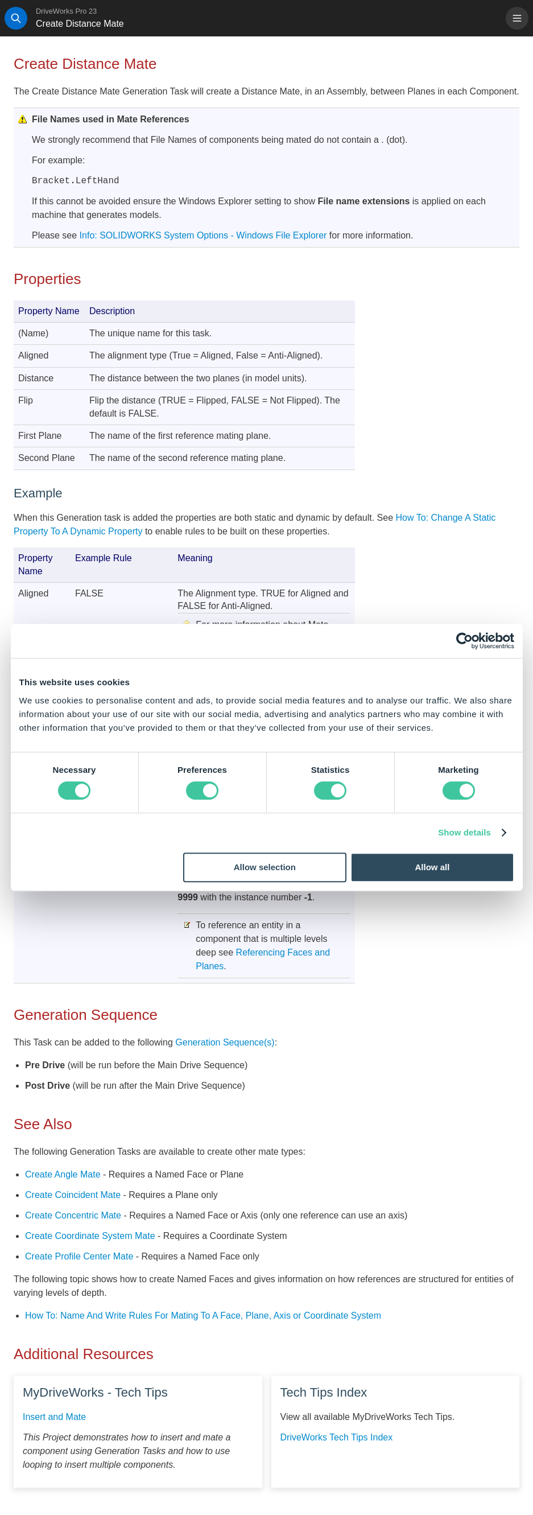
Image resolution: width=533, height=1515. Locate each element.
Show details (464, 832)
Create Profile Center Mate (79, 1256)
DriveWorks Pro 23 (66, 11)
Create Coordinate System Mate (90, 1236)
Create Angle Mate (63, 1174)
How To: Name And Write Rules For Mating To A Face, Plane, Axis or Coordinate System (203, 1315)
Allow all (432, 867)
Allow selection (265, 867)
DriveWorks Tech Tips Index (336, 1437)
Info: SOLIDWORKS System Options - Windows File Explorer (203, 235)
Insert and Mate (54, 1417)
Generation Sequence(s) (224, 1042)
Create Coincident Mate (73, 1195)
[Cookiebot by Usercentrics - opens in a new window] (464, 640)
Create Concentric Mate (73, 1215)
